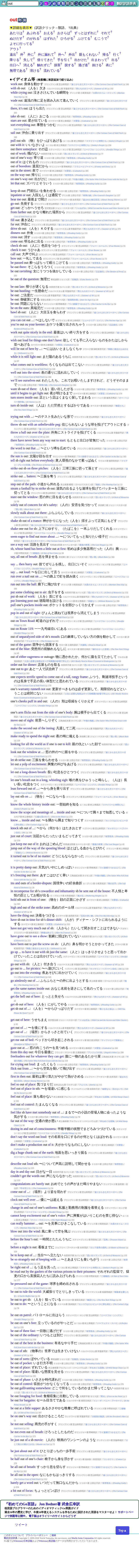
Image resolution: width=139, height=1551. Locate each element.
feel (13, 1084)
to (30, 393)
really (19, 1223)
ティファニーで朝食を (112, 1040)
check (14, 245)
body (69, 712)
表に (109, 65)
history (36, 804)
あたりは (16, 33)
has (33, 548)
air (44, 592)
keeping (44, 1259)
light (33, 356)
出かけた (80, 60)
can (18, 320)
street (27, 170)
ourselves (29, 380)
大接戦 (83, 645)
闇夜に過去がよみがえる (37, 948)
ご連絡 (52, 1535)
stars (14, 120)
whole (27, 804)
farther (22, 212)
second (27, 728)
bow (13, 258)
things (38, 340)
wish (14, 340)
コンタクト (109, 1459)
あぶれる (33, 33)
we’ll (14, 380)
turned (17, 856)
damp (28, 867)
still (26, 356)
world (38, 744)
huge (21, 1152)
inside (29, 397)
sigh (64, 780)
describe (16, 1163)
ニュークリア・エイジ (93, 320)
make (14, 728)
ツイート (21, 1524)
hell (22, 996)
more (43, 536)
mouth (55, 636)
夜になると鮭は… (108, 1009)
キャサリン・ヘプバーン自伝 (103, 969)
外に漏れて (46, 54)
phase (26, 1379)
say (13, 556)
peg (57, 424)
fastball (26, 488)
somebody (44, 1112)
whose (19, 548)
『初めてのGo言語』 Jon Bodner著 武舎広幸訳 (42, 1504)
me (19, 199)
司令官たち (25, 1188)
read (17, 1271)
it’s (21, 108)
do (24, 1304)
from (14, 212)
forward (22, 788)
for (31, 340)
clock (14, 1199)
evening (35, 972)
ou (26, 324)
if (48, 744)
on (12, 174)
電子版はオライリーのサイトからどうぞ (52, 1515)
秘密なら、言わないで (112, 1089)
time (32, 919)
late (21, 286)
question (33, 279)
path (33, 484)
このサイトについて (14, 1535)
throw (14, 424)
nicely (34, 332)
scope (27, 812)
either (22, 656)
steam (14, 488)
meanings (43, 812)
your (32, 324)
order (14, 664)
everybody (47, 460)
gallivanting (27, 1388)
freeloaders (18, 1056)
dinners (15, 233)
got (24, 928)
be (12, 262)
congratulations (21, 1184)
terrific (31, 677)
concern (33, 505)
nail (27, 576)
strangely (24, 1259)
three (34, 468)
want (14, 389)
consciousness (47, 1129)
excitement (39, 764)
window (32, 497)
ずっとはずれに (85, 33)
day (25, 1052)
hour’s (28, 1239)
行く (116, 54)
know (14, 804)
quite (26, 332)
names (32, 988)
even (22, 1432)
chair (39, 1459)
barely (40, 1184)
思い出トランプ (71, 154)
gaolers (39, 1271)
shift (58, 919)
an (35, 424)
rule (25, 1291)
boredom (25, 166)
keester (40, 324)
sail (13, 132)
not (43, 689)
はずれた (50, 38)
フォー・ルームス (99, 246)
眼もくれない (88, 54)
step (13, 484)
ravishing (25, 271)
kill (68, 744)
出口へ (14, 65)
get (13, 208)
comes (22, 364)
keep (14, 190)
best (30, 1343)
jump (14, 848)
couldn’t (16, 1176)
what (14, 364)
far (12, 224)
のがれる (33, 38)
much (37, 928)
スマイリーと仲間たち (96, 141)
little (48, 548)
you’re (15, 324)
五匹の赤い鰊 (87, 916)
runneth (35, 689)
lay (13, 796)
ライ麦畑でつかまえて (79, 304)
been (36, 440)
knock (15, 828)
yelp (24, 764)
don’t (51, 340)
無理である (18, 70)
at (58, 548)
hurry (28, 564)
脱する (69, 65)
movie (38, 1440)
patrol (27, 1315)
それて (106, 33)
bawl (14, 312)
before (35, 460)
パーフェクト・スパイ (107, 1323)
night (46, 736)
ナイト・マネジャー (40, 1220)
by (36, 348)
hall (33, 584)
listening (21, 600)
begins (24, 393)
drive (14, 228)
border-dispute (42, 883)
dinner (32, 664)
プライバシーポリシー (37, 1535)
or (24, 195)
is (22, 356)
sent (85, 891)
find (31, 536)
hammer (29, 1223)
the (21, 170)
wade (14, 100)
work (14, 84)
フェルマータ (32, 641)
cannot (15, 1215)
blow (14, 1231)
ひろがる (67, 38)
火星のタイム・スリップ (104, 93)
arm (20, 712)
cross (14, 237)
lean (13, 788)
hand (27, 548)
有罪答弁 (77, 117)
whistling (55, 780)
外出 (72, 54)
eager (21, 536)
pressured (21, 1283)
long (44, 780)
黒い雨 (19, 509)
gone (21, 936)
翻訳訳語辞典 (126, 3)
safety (53, 505)
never (28, 440)
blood (61, 848)
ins (13, 883)
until (14, 393)
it (23, 145)
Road (31, 621)
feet (33, 1323)
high (13, 907)
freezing (20, 875)
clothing (28, 592)
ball (23, 432)
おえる (48, 33)
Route (23, 628)
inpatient (16, 195)
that (17, 183)
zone (47, 907)
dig (13, 1152)
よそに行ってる (21, 43)
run (13, 576)
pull (13, 140)
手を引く (63, 60)
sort (13, 124)
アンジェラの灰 (95, 1052)
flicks (27, 712)
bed (31, 1040)
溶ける (35, 70)
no (39, 856)
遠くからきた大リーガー (82, 84)
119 (30, 628)
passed (19, 262)
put (13, 592)
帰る (105, 54)
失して (28, 60)
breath (33, 556)
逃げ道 (83, 65)
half (17, 1459)
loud (25, 340)
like (18, 1112)
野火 (103, 1396)
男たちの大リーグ (84, 89)
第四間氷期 (73, 300)
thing (25, 915)
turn (13, 397)
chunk (29, 1152)
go (12, 203)
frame (84, 677)
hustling (24, 291)
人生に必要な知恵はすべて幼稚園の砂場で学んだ (46, 661)
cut (24, 320)
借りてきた (45, 60)
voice (61, 1215)
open (34, 1474)
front (33, 899)
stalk (23, 512)
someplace (30, 149)
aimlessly (21, 980)
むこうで (100, 38)
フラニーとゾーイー (83, 166)
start (62, 440)
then (22, 564)
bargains (29, 1400)
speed (39, 677)
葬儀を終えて (47, 933)
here (31, 348)
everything (23, 124)
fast (32, 1331)
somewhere (43, 1388)
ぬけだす (16, 38)
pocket (27, 1363)
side (38, 636)
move (14, 720)
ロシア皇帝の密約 (98, 1247)
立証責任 (100, 271)
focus (29, 1490)
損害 (57, 65)
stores (20, 397)
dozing (15, 1129)
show (43, 936)
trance (37, 520)
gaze (14, 1047)
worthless (41, 364)
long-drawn (29, 772)
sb (12, 548)
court (28, 836)
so (17, 1084)
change (15, 1207)
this (20, 1052)
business (47, 1343)
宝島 (106, 1240)
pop (13, 613)
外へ (61, 54)
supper (35, 1408)
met (34, 1112)
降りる (14, 60)
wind (36, 1231)
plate (46, 432)
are (19, 120)
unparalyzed (27, 636)
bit (14, 1490)
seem (14, 536)
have (58, 340)
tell (13, 460)
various (58, 1271)
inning (50, 728)
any (42, 440)
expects (21, 677)
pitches (43, 468)
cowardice (47, 891)
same (63, 952)
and (22, 613)
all (18, 556)
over (35, 432)
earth (50, 1152)
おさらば (63, 33)
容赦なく (92, 601)
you (13, 320)
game (27, 644)
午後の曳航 (78, 179)
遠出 (13, 54)
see (20, 380)
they (51, 1056)
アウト (14, 49)
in (17, 170)
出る (114, 60)
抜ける (97, 65)
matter (46, 856)
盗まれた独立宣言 (91, 200)
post (30, 600)
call (13, 254)
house (106, 891)
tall (68, 677)
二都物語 (35, 553)
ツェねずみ (81, 208)
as (44, 744)
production (35, 1144)
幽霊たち (120, 406)
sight (36, 613)
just (13, 836)
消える (28, 65)
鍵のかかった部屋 (101, 649)
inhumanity (67, 891)
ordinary (33, 1335)
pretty (20, 867)
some (19, 592)
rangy (75, 677)
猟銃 (98, 484)
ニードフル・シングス (94, 149)
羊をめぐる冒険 (102, 1097)
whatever (41, 1056)
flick (14, 1068)
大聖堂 (76, 121)
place (31, 1084)
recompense (21, 891)
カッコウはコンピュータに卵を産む (95, 1304)
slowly (15, 512)
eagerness (33, 656)
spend (33, 736)
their (80, 1271)
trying (14, 416)
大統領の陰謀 (98, 1416)
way (29, 157)
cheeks (22, 701)
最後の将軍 (84, 545)
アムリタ (83, 1085)
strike (14, 468)
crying (23, 92)
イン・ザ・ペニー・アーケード (108, 1401)
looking (16, 744)
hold (13, 899)
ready (22, 736)
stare (14, 497)
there (14, 108)
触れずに (43, 65)
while (14, 92)
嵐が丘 (80, 896)
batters (31, 476)
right (22, 460)
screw (46, 944)
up (16, 952)
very (30, 928)
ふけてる (83, 38)
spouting (51, 848)
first (63, 548)
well (13, 372)
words (36, 1176)
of (17, 153)
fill (13, 220)
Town (23, 621)
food (39, 1396)
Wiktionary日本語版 (23, 1541)
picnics (35, 968)
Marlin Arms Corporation (83, 1538)
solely (14, 505)
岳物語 (75, 279)
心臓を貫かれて (42, 817)
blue (26, 649)
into (24, 372)
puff (30, 701)
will (13, 348)
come (14, 241)
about (30, 512)
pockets (29, 605)
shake (14, 520)
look (13, 752)
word (18, 448)
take (13, 116)
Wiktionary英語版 (47, 1541)
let (12, 183)
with (13, 88)
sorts (26, 1359)
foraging (24, 1396)
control (29, 1104)
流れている (52, 70)
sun (17, 456)
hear (13, 199)
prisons (68, 1271)
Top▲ (122, 1530)
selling (28, 1424)
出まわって (99, 60)
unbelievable (46, 424)
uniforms (51, 1207)
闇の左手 (112, 883)
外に (30, 54)
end (49, 332)
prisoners (89, 1271)
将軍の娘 (87, 195)
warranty (24, 689)
